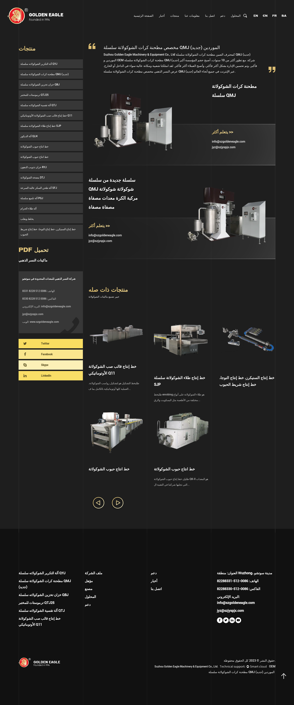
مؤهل (89, 581)
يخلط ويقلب (27, 218)
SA (283, 15)
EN (256, 15)
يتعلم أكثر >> (222, 132)
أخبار (162, 15)
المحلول (236, 15)
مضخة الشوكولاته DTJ (32, 177)
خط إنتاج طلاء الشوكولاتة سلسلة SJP (40, 125)
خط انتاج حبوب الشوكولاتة (34, 146)
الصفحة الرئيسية (143, 15)
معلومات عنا (192, 15)
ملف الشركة (93, 573)
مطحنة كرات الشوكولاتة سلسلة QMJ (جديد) (44, 74)
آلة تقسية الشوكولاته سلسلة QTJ (38, 105)
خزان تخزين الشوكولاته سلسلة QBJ (40, 84)
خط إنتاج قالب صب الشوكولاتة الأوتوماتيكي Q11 (46, 115)
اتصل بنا (210, 15)
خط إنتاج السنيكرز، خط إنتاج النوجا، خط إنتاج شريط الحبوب (48, 232)
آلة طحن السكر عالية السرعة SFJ (38, 187)
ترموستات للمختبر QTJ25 (34, 94)
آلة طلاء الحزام (28, 208)
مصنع (88, 589)
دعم (222, 15)
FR (274, 15)
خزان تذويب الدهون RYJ (33, 167)
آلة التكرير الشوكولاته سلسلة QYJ (38, 63)
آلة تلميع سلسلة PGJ (31, 198)
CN (265, 15)
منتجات (174, 15)
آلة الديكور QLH (29, 136)
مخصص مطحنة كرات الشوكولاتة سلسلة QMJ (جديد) (148, 71)
